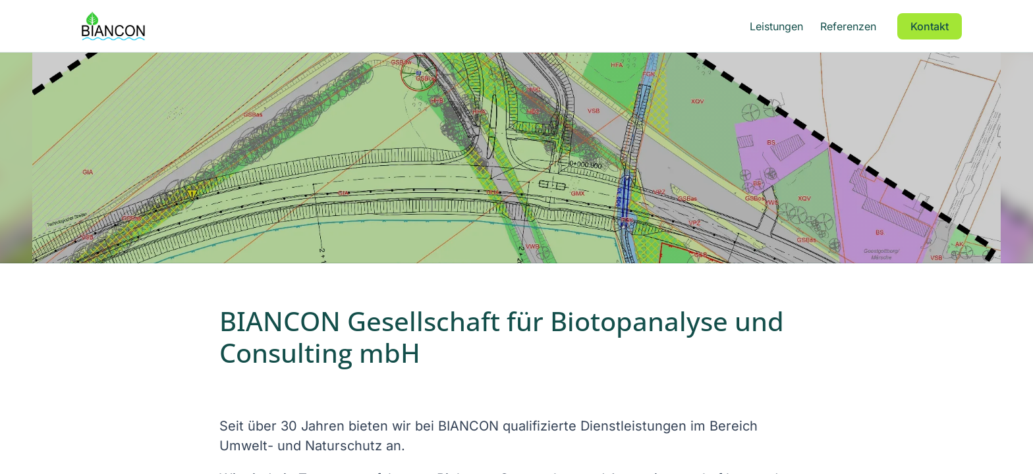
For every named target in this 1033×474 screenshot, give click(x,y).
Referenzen (848, 26)
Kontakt (929, 26)
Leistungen (776, 26)
